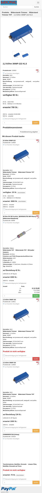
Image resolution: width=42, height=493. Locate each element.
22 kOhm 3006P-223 (9, 140)
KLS (11, 75)
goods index (4, 492)
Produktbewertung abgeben (29, 132)
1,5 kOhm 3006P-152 (9, 299)
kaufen (36, 122)
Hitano (12, 248)
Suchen (36, 7)
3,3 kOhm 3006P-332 (9, 362)
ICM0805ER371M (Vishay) (11, 434)
